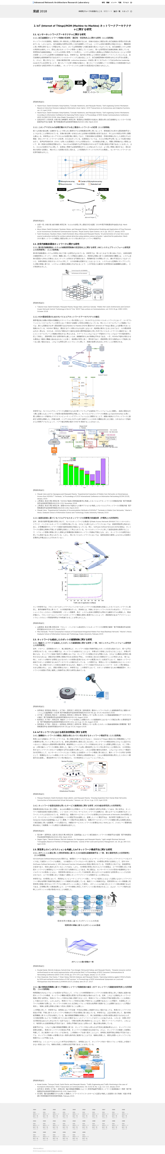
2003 (44, 1132)
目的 (34, 1112)
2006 (113, 1121)
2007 (103, 1121)
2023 (44, 1109)
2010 (74, 1121)
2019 (83, 1109)
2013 (44, 1121)
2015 (123, 1109)
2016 (113, 1109)
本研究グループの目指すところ (90, 11)
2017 (103, 1109)
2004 (34, 1132)
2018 (93, 1109)
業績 (107, 3)
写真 (119, 3)
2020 (74, 1109)
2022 (54, 1109)
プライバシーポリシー (38, 1148)
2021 (64, 1109)
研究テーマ (108, 11)
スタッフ (125, 11)
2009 (83, 1121)
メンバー (114, 3)
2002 (54, 1132)
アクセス (126, 3)
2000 (74, 1132)
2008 (93, 1121)
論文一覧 (117, 11)
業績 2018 (40, 11)
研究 (103, 3)
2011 (64, 1121)
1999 (83, 1132)
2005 (123, 1121)
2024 (34, 1109)
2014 (34, 1121)
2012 (54, 1121)
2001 (64, 1132)
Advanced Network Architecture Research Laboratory (61, 2)
